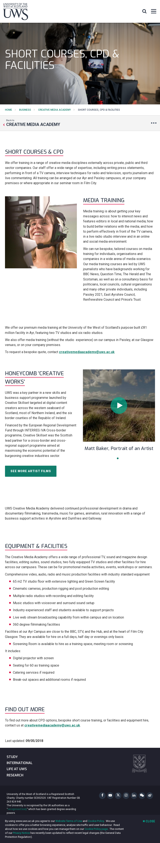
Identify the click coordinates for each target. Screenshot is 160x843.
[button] (144, 11)
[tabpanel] (119, 412)
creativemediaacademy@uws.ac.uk (87, 352)
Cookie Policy (96, 821)
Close (149, 821)
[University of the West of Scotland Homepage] (15, 12)
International (19, 763)
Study (12, 757)
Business (25, 109)
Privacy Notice (21, 832)
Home (8, 109)
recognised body (17, 809)
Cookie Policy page (96, 828)
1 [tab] (118, 458)
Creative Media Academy (54, 109)
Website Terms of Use (68, 821)
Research (15, 775)
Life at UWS (17, 769)
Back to (33, 123)
